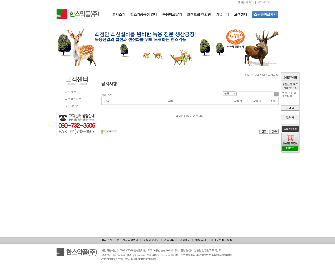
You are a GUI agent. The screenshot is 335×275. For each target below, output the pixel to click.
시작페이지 (263, 2)
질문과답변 (72, 106)
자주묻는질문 (73, 98)
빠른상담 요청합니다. (290, 98)
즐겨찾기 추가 (246, 2)
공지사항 (70, 91)
